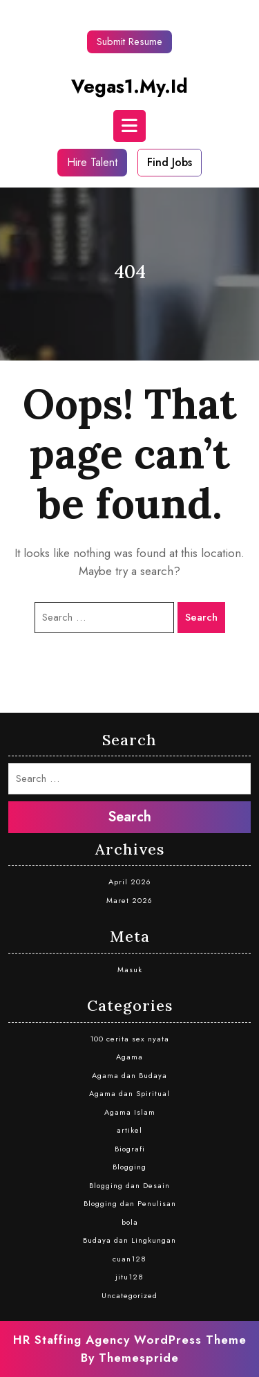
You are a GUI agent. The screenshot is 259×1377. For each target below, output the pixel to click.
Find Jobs (169, 162)
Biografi (130, 1148)
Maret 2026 (129, 900)
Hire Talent (92, 162)
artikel (129, 1130)
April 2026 (129, 881)
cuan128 (129, 1258)
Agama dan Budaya (129, 1075)
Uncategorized (129, 1295)
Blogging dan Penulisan (130, 1203)
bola (130, 1222)
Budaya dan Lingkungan (129, 1240)
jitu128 (129, 1276)
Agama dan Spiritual (129, 1093)
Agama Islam (129, 1112)
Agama (129, 1056)
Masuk (129, 969)
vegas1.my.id (129, 86)
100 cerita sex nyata (129, 1038)
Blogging (129, 1166)
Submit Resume (129, 41)
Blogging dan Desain (129, 1185)
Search (201, 617)
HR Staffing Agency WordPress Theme (130, 1339)
